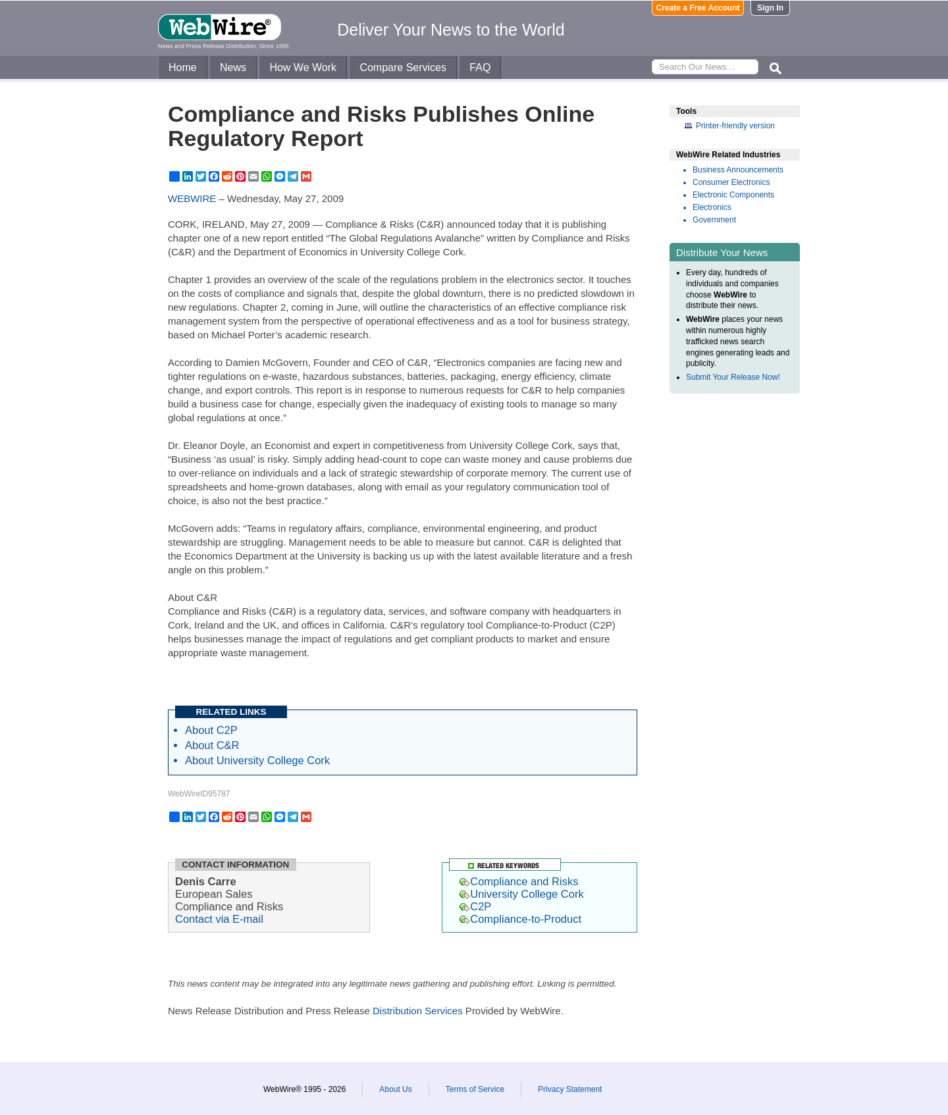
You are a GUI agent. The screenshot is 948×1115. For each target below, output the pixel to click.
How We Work (302, 67)
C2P (475, 906)
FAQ (479, 67)
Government (714, 219)
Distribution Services (418, 1010)
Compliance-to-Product (520, 919)
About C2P (211, 730)
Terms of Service (475, 1089)
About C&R (212, 745)
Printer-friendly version (735, 125)
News (233, 67)
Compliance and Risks (519, 881)
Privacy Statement (570, 1089)
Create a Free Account (698, 8)
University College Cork (521, 894)
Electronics (712, 207)
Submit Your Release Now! (733, 377)
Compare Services (402, 67)
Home (183, 67)
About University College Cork (257, 760)
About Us (395, 1089)
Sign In (770, 8)
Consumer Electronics (731, 182)
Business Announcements (738, 169)
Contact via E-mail (219, 919)
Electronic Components (733, 194)
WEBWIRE (192, 198)
